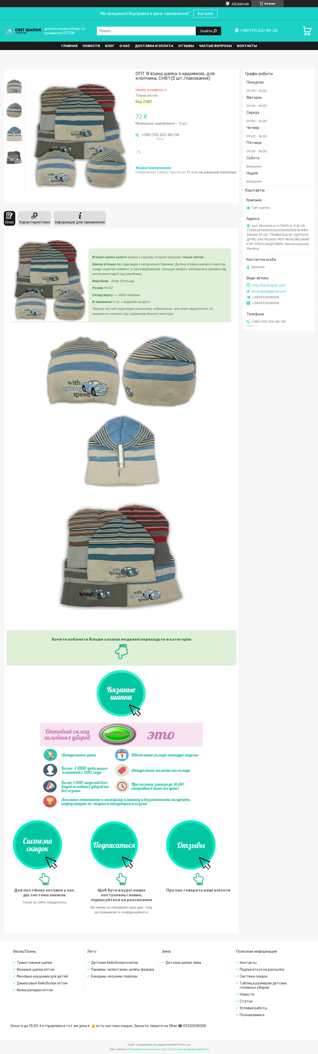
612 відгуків (240, 3)
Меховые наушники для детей (42, 976)
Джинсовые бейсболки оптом (42, 983)
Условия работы (253, 1008)
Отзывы (186, 46)
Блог (109, 46)
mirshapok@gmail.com (268, 291)
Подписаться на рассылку (262, 969)
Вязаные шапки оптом (35, 969)
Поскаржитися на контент (147, 1049)
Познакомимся (252, 1015)
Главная (69, 46)
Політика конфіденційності (189, 1049)
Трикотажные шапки (34, 963)
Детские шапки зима (183, 963)
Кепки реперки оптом (35, 990)
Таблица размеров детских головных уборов (263, 985)
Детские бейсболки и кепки (114, 963)
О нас (124, 46)
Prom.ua (184, 1044)
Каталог (206, 13)
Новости (91, 46)
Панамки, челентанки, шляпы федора (122, 969)
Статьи (246, 1001)
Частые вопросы (215, 46)
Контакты (247, 46)
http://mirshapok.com (268, 285)
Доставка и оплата (154, 46)
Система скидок (253, 976)
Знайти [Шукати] (206, 31)
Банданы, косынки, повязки (114, 976)
